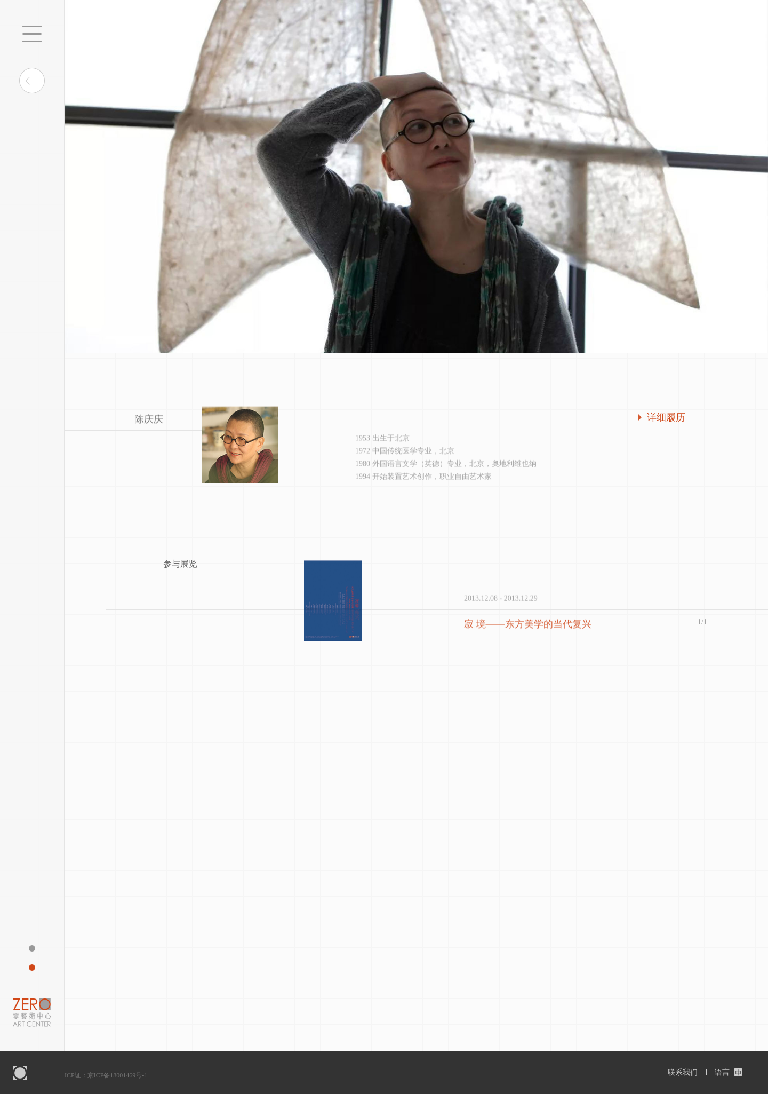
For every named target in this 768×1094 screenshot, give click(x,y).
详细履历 (666, 417)
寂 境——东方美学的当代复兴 (527, 626)
